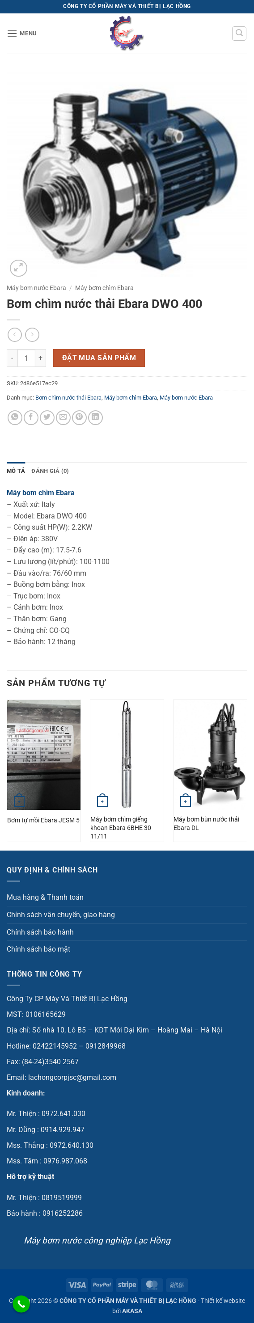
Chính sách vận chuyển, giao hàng (61, 914)
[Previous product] (32, 334)
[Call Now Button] (21, 1304)
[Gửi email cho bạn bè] (63, 417)
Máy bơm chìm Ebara (104, 287)
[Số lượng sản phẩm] (26, 358)
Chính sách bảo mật (38, 949)
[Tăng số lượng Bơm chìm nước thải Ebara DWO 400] (40, 358)
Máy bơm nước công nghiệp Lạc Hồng (97, 1240)
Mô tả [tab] (16, 471)
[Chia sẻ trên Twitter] (47, 417)
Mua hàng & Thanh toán (45, 897)
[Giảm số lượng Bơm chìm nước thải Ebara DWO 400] (12, 358)
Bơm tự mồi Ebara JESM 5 (43, 820)
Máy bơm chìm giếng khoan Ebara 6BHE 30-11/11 (121, 828)
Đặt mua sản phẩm (99, 358)
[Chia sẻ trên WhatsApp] (15, 417)
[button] (22, 33)
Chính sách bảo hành (40, 932)
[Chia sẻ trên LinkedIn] (95, 417)
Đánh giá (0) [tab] (50, 471)
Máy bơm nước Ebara (36, 287)
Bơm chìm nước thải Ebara (68, 397)
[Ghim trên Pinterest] (79, 417)
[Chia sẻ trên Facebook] (31, 417)
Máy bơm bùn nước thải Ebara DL (206, 824)
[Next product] (14, 334)
